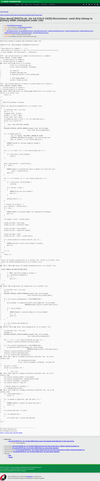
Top (1, 11)
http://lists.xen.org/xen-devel (11, 433)
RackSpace (29, 476)
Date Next (9, 15)
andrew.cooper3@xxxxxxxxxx (56, 31)
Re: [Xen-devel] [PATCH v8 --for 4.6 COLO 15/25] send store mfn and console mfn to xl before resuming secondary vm (50, 450)
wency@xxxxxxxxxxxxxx (40, 31)
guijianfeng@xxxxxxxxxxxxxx (12, 33)
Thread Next (23, 15)
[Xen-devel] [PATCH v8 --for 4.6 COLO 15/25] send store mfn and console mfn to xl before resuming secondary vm (45, 446)
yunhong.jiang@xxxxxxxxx (72, 31)
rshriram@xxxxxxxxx (26, 33)
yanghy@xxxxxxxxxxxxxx (25, 27)
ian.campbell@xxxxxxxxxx (26, 31)
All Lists (6, 11)
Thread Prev (16, 15)
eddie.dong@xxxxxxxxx (86, 31)
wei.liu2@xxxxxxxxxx (12, 31)
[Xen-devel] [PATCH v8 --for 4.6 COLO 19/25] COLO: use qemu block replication (35, 448)
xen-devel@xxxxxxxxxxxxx (14, 25)
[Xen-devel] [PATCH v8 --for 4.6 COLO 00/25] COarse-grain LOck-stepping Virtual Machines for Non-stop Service (41, 441)
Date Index (31, 15)
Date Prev (3, 15)
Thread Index (38, 15)
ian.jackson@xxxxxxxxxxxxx (40, 33)
